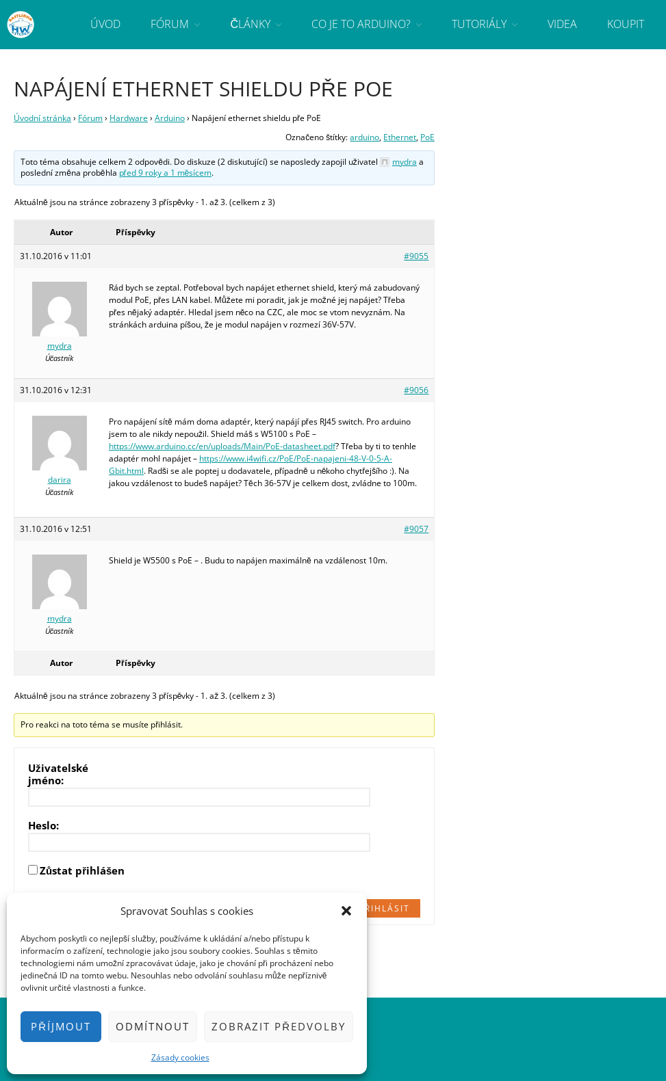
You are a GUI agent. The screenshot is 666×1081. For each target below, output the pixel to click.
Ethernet (399, 137)
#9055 (416, 256)
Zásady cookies (180, 1057)
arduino (364, 137)
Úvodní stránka (42, 118)
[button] (346, 911)
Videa (562, 23)
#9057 (416, 529)
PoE (427, 137)
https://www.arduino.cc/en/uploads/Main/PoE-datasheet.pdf (222, 446)
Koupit (625, 23)
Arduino (170, 118)
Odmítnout (153, 1026)
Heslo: (43, 825)
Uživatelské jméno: (58, 774)
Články (250, 23)
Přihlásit (384, 908)
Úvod (105, 23)
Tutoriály (479, 23)
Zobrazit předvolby (279, 1026)
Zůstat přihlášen (82, 870)
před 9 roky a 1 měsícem (165, 172)
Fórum (170, 23)
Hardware (129, 118)
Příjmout (61, 1026)
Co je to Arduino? (361, 23)
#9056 (416, 390)
